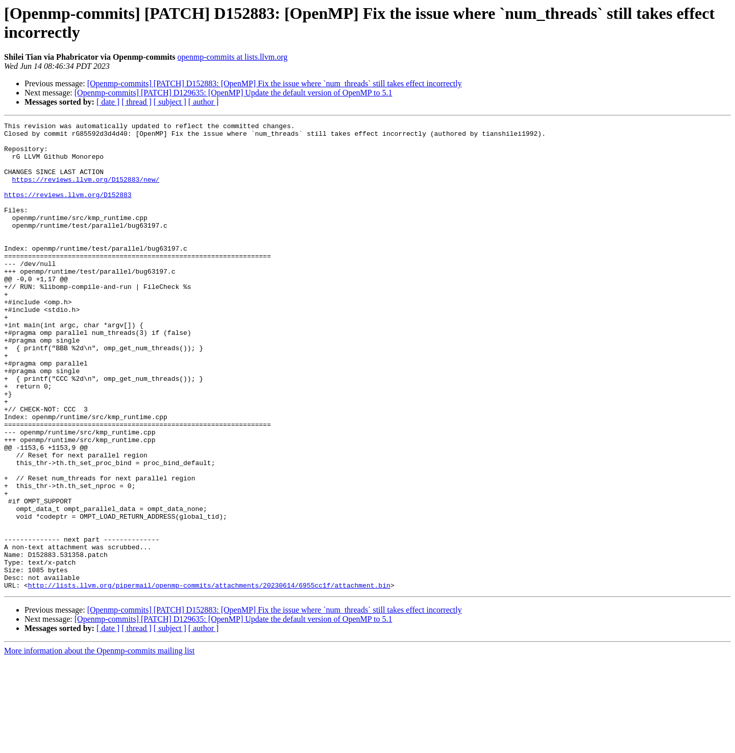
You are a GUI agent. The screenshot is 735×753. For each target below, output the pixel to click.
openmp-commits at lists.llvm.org (233, 57)
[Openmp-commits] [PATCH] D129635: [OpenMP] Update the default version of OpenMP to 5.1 (234, 92)
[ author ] (203, 102)
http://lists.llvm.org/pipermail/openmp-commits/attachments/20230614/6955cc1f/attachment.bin (209, 678)
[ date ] (107, 102)
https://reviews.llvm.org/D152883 (68, 209)
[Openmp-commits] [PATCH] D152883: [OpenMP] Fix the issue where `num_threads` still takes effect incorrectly (274, 83)
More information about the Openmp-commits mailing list (99, 744)
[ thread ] (136, 102)
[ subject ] (170, 102)
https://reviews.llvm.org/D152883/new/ (86, 191)
